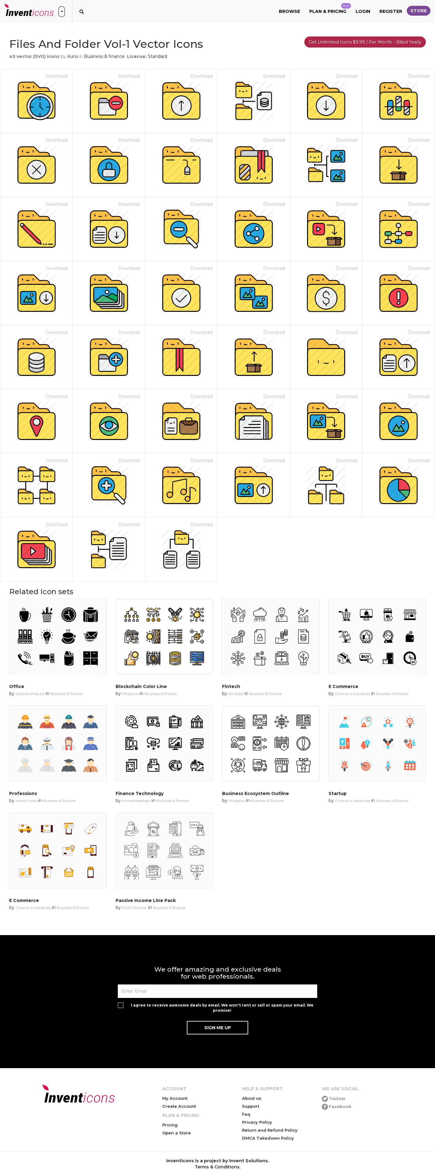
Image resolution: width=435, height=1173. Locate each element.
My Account (174, 1098)
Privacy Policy (257, 1122)
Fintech (231, 686)
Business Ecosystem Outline (255, 793)
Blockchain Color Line (141, 686)
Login (363, 11)
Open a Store (176, 1132)
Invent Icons (26, 800)
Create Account (179, 1106)
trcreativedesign (136, 800)
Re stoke (236, 693)
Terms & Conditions (217, 1167)
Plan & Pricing (330, 8)
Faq (246, 1114)
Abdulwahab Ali (30, 693)
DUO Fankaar (134, 907)
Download (56, 76)
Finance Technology (140, 793)
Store (418, 10)
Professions (23, 793)
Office (16, 686)
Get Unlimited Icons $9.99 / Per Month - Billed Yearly (365, 42)
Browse (289, 11)
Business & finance (104, 56)
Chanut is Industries (352, 693)
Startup (338, 793)
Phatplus (130, 693)
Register (390, 11)
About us (251, 1098)
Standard (157, 56)
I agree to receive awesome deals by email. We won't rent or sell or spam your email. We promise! (222, 1008)
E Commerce (343, 686)
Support (250, 1106)
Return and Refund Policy (270, 1130)
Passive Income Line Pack (146, 900)
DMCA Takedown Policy (268, 1138)
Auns (72, 56)
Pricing (170, 1124)
